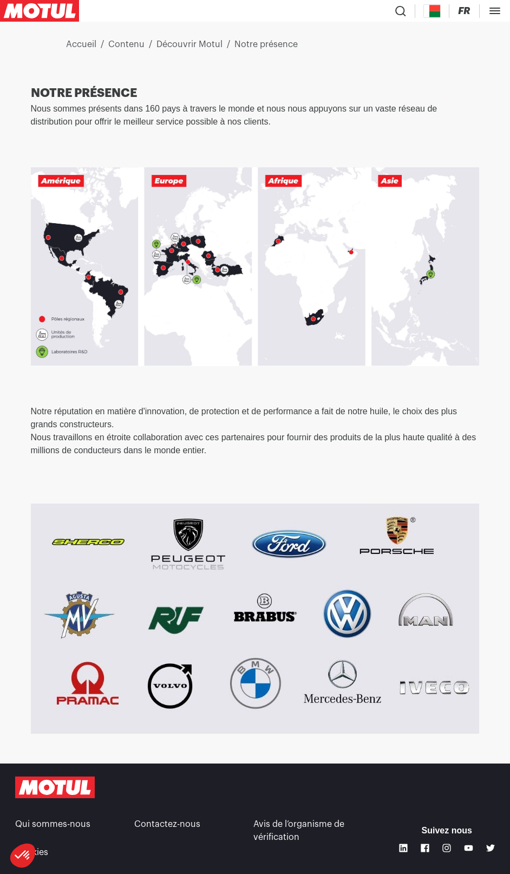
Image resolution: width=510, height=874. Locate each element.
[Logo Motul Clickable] (39, 11)
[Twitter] (490, 848)
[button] (23, 856)
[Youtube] (468, 848)
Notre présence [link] (266, 44)
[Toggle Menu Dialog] (494, 10)
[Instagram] (446, 848)
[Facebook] (425, 848)
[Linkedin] (403, 848)
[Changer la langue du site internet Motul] (464, 11)
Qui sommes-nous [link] (52, 824)
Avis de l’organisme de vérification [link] (298, 831)
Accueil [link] (81, 44)
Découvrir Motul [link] (189, 44)
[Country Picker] (432, 11)
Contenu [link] (126, 44)
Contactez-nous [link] (167, 824)
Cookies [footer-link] (31, 852)
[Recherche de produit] (401, 10)
